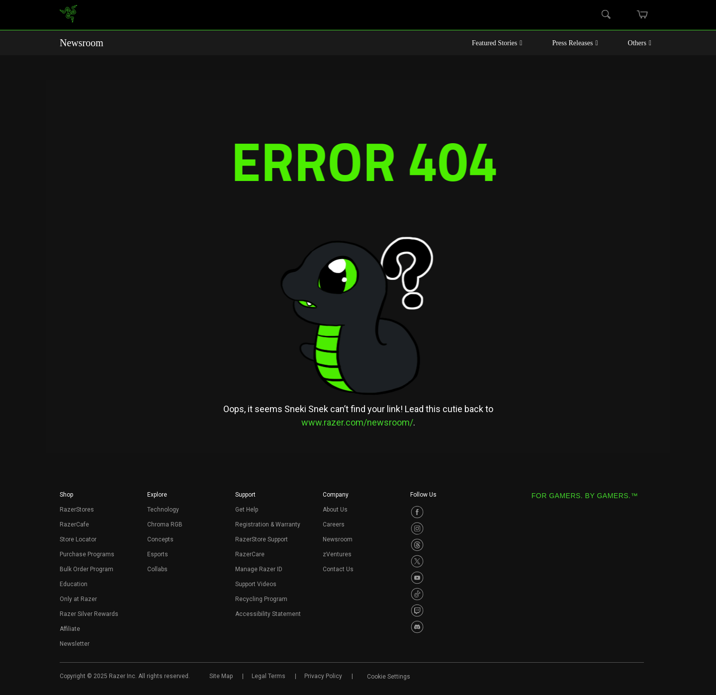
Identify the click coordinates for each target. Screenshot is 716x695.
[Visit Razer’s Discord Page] (417, 627)
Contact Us (338, 569)
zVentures (337, 554)
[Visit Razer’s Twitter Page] (417, 561)
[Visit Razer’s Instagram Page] (417, 528)
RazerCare (250, 554)
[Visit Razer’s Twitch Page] (417, 610)
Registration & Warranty (267, 524)
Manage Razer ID (258, 569)
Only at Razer (78, 599)
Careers (334, 524)
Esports (157, 554)
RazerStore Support (261, 539)
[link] (68, 15)
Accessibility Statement (268, 613)
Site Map (221, 676)
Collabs (157, 569)
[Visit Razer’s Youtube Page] (417, 578)
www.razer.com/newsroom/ (357, 422)
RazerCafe (74, 524)
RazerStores (77, 509)
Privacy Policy (323, 676)
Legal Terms (268, 676)
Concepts (160, 539)
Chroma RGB (164, 524)
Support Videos (255, 584)
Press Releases (575, 43)
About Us (335, 509)
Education (74, 584)
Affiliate (70, 628)
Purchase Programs (87, 554)
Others (639, 43)
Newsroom (81, 42)
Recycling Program (261, 599)
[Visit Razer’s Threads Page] (417, 545)
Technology (163, 509)
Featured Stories (497, 43)
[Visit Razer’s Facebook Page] (417, 512)
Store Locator (78, 539)
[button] (66, 497)
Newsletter (75, 643)
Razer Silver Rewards (89, 613)
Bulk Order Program (86, 569)
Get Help (246, 509)
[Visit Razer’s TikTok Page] (417, 594)
